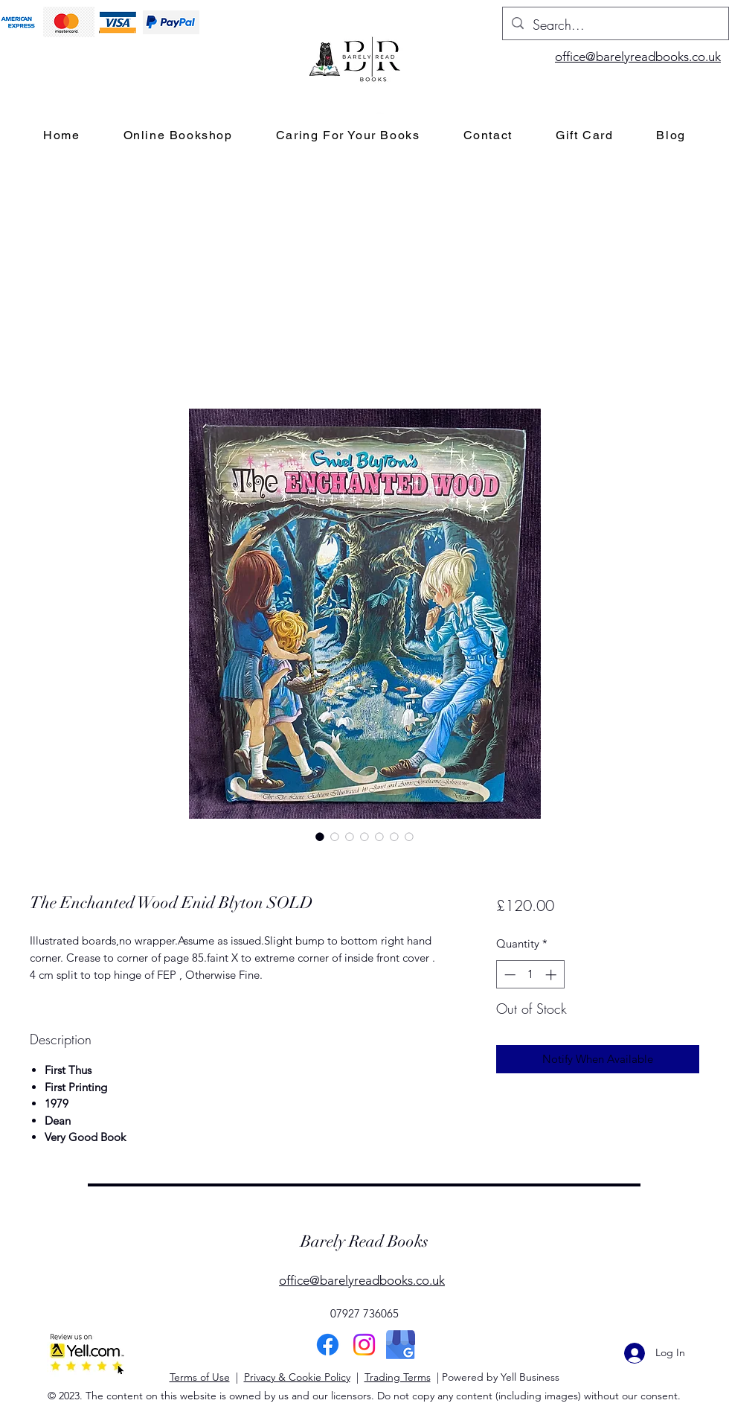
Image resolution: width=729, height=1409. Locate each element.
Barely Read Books (364, 1241)
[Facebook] (327, 1344)
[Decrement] (508, 974)
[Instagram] (364, 1344)
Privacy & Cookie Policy (297, 1377)
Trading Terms (397, 1377)
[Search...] (615, 25)
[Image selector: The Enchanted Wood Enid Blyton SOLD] (319, 836)
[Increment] (552, 974)
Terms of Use (200, 1377)
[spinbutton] (530, 974)
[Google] (400, 1344)
